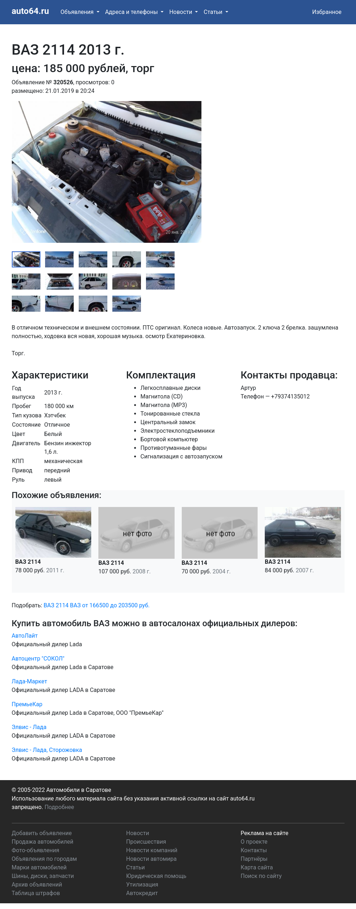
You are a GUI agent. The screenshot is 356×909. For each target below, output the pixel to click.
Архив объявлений (37, 884)
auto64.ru (30, 11)
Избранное (326, 12)
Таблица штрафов (36, 893)
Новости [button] (181, 12)
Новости (137, 833)
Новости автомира (151, 858)
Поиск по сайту (261, 876)
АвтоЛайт (25, 635)
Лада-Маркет (29, 681)
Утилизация (142, 884)
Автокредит (142, 893)
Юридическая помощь (156, 876)
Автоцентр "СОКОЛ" (38, 658)
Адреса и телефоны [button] (132, 12)
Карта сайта (257, 867)
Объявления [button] (77, 12)
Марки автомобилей (39, 867)
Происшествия (146, 841)
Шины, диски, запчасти (43, 876)
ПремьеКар (27, 704)
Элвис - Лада (29, 727)
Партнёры (254, 858)
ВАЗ (75, 605)
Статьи (135, 867)
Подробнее (59, 807)
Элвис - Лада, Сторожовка (47, 750)
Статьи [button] (214, 12)
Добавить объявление (42, 833)
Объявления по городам (44, 858)
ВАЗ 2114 (56, 605)
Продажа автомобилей (42, 841)
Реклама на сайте (264, 833)
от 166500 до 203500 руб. (116, 605)
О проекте (254, 841)
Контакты (254, 850)
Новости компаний (151, 850)
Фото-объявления (35, 850)
